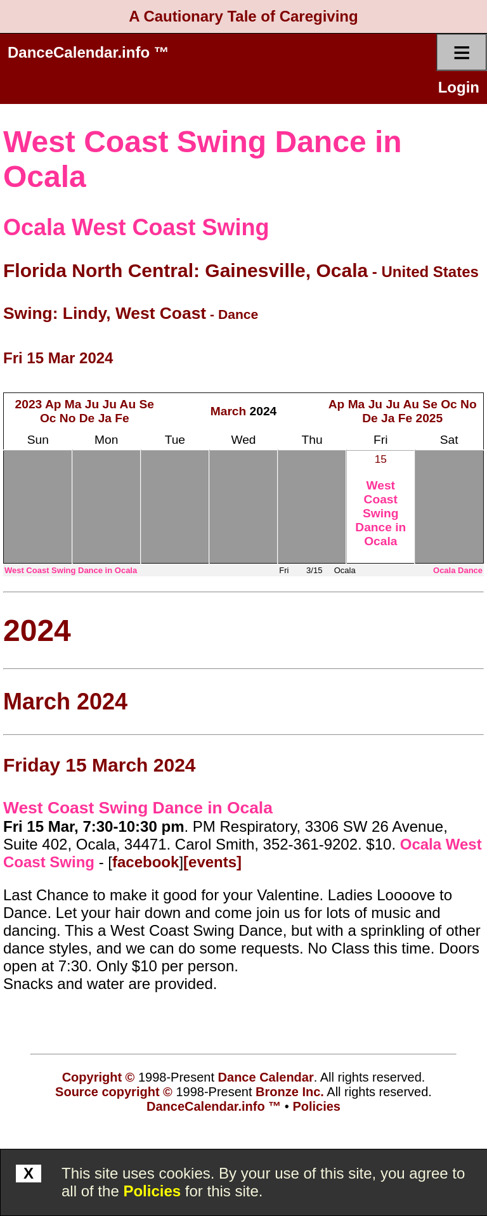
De (87, 418)
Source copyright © (113, 1092)
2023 (28, 404)
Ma (73, 404)
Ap (53, 404)
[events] (212, 861)
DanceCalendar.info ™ (88, 52)
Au (128, 404)
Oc (48, 418)
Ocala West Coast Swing (136, 227)
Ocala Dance (458, 570)
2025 (429, 418)
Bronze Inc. (290, 1092)
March (229, 411)
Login (458, 87)
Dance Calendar (266, 1077)
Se (147, 404)
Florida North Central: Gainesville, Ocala (185, 270)
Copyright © (98, 1077)
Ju (92, 404)
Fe (122, 418)
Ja (105, 418)
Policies (152, 1191)
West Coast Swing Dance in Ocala (380, 513)
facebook (145, 861)
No (68, 418)
